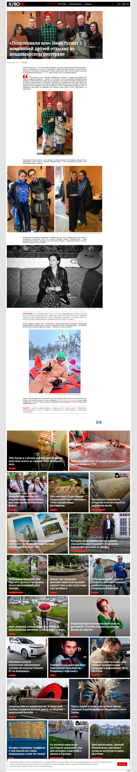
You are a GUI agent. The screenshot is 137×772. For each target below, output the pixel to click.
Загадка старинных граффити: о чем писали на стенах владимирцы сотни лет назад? (27, 740)
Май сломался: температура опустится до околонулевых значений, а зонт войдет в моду (37, 616)
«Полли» (45, 72)
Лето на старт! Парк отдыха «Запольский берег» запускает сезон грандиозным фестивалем (68, 492)
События (51, 4)
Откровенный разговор (79, 551)
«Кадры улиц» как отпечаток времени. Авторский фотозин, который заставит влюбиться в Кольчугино (37, 533)
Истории (62, 4)
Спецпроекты (75, 4)
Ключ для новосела (98, 509)
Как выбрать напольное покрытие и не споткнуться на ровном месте (110, 492)
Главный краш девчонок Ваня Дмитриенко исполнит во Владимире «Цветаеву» (68, 657)
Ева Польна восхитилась (68, 400)
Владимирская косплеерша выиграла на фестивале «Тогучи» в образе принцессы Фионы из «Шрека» (99, 616)
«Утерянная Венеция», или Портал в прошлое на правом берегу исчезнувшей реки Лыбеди (27, 575)
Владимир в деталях (15, 592)
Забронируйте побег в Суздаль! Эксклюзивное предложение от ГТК (99, 450)
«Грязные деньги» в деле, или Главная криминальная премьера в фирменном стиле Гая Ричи (110, 657)
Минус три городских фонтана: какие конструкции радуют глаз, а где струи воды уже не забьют (68, 575)
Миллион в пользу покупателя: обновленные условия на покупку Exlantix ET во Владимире (27, 657)
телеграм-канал (70, 408)
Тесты (11, 758)
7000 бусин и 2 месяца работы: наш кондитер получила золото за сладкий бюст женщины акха (37, 450)
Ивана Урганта (54, 313)
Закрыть (122, 764)
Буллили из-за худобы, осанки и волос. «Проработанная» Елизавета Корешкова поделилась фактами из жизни (99, 533)
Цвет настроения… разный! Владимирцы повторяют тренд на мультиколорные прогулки (110, 740)
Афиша (88, 4)
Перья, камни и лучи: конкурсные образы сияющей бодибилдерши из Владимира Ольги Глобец (99, 699)
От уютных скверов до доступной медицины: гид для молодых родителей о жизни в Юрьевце (68, 740)
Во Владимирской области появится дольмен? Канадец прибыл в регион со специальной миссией (110, 575)
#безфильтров (96, 758)
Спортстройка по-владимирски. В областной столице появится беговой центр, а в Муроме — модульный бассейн (37, 699)
